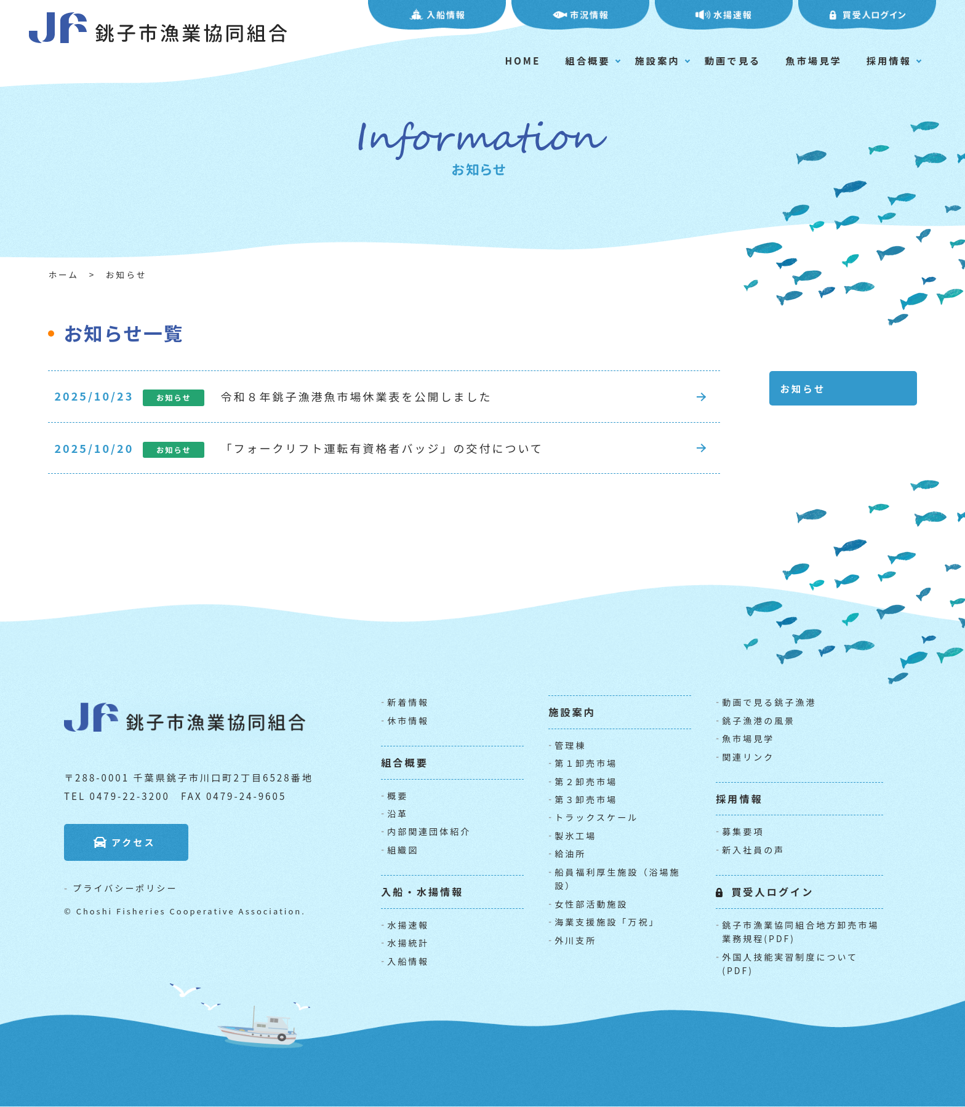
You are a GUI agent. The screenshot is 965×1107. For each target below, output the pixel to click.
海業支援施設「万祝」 (607, 922)
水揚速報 (408, 925)
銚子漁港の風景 (758, 720)
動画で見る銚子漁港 (769, 702)
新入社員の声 (753, 850)
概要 (397, 795)
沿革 (397, 813)
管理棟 (570, 745)
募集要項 (743, 831)
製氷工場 (575, 835)
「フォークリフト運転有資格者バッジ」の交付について (381, 448)
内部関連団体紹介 (429, 831)
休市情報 (408, 720)
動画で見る (733, 60)
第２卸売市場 (586, 781)
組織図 (402, 850)
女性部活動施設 (591, 904)
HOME (523, 60)
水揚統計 (408, 943)
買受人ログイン (772, 891)
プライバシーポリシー (125, 888)
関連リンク (748, 757)
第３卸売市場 (586, 799)
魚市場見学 (813, 60)
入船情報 (408, 961)
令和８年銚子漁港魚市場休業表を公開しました (356, 396)
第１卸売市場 (586, 763)
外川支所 (575, 940)
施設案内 (657, 60)
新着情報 (408, 702)
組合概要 (587, 60)
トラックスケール (596, 817)
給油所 (570, 853)
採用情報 (889, 60)
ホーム (63, 274)
